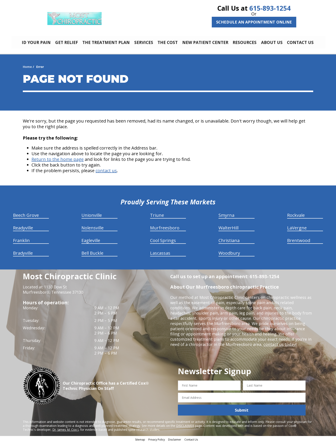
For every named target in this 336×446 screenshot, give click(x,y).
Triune (157, 218)
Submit (241, 413)
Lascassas (160, 256)
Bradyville (23, 256)
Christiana (229, 244)
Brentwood (298, 244)
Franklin (21, 244)
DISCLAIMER (185, 429)
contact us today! (279, 347)
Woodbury (229, 256)
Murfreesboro (164, 231)
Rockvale (296, 218)
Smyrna (226, 218)
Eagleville (90, 244)
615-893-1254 (270, 8)
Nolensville (92, 231)
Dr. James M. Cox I (65, 433)
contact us (106, 174)
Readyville (23, 231)
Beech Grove (26, 218)
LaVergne (297, 231)
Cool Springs (163, 244)
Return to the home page (57, 162)
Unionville (91, 218)
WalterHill (228, 231)
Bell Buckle (92, 256)
